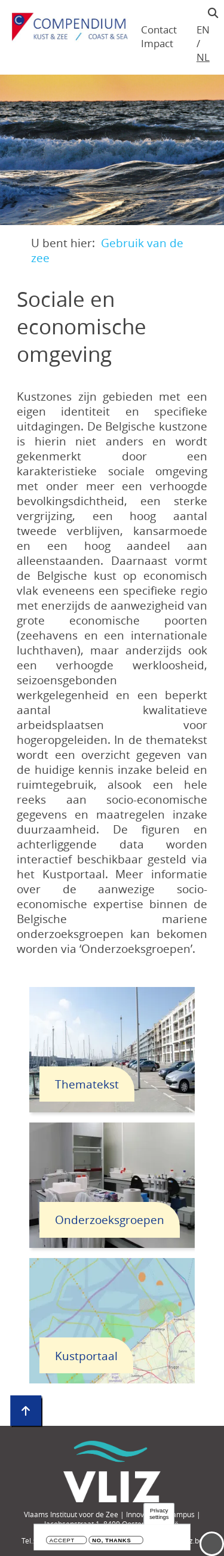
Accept (62, 1541)
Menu (212, 1544)
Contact (159, 29)
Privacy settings (158, 1514)
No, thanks (111, 1541)
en (203, 29)
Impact (157, 43)
